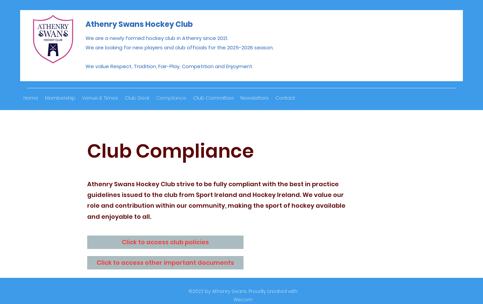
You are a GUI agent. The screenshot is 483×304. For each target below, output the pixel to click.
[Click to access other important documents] (165, 262)
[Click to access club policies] (165, 242)
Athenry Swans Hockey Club (139, 24)
